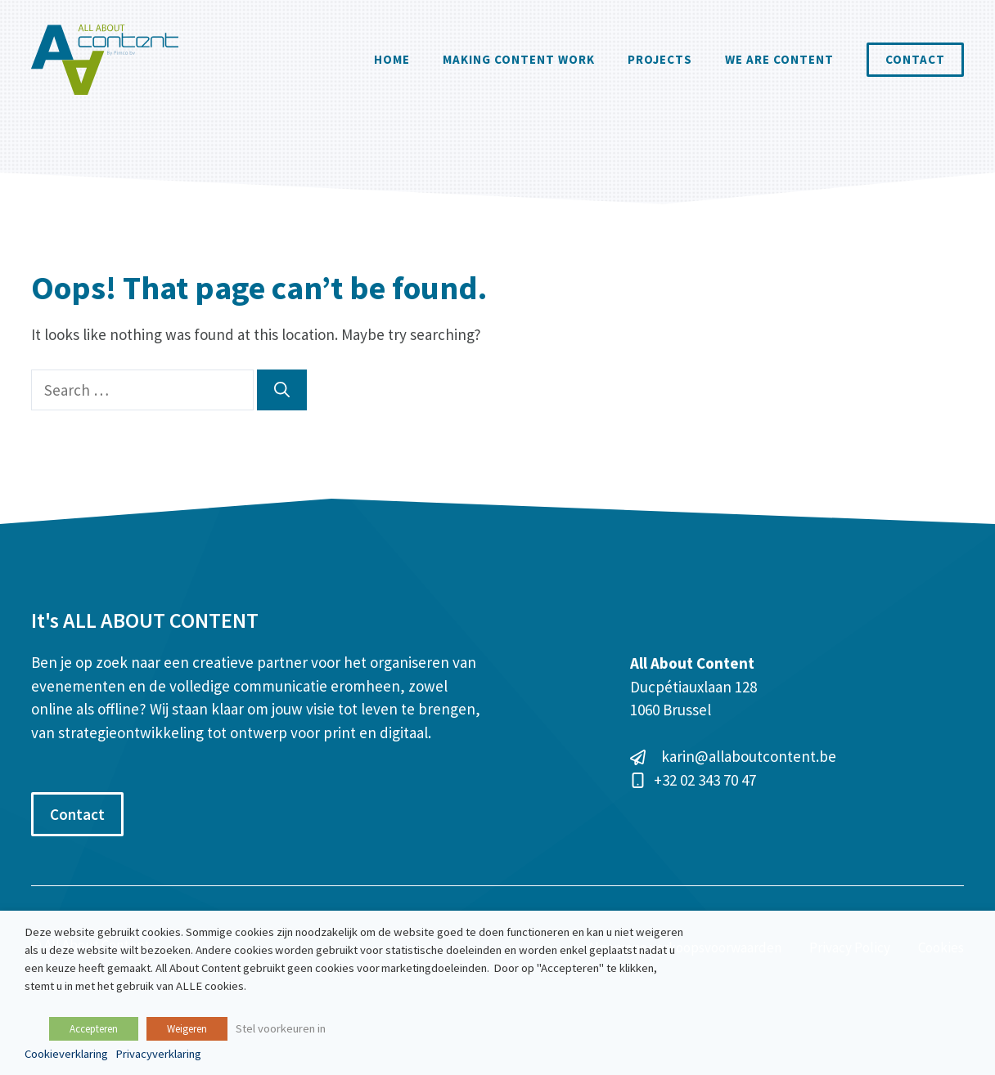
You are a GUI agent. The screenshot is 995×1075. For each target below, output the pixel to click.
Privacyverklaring (158, 1053)
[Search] (282, 390)
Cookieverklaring (66, 1053)
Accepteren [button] (94, 1029)
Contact (915, 59)
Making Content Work (519, 59)
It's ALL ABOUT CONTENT (145, 620)
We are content (779, 59)
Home (392, 59)
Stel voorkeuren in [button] (281, 1028)
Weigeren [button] (187, 1029)
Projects (660, 59)
